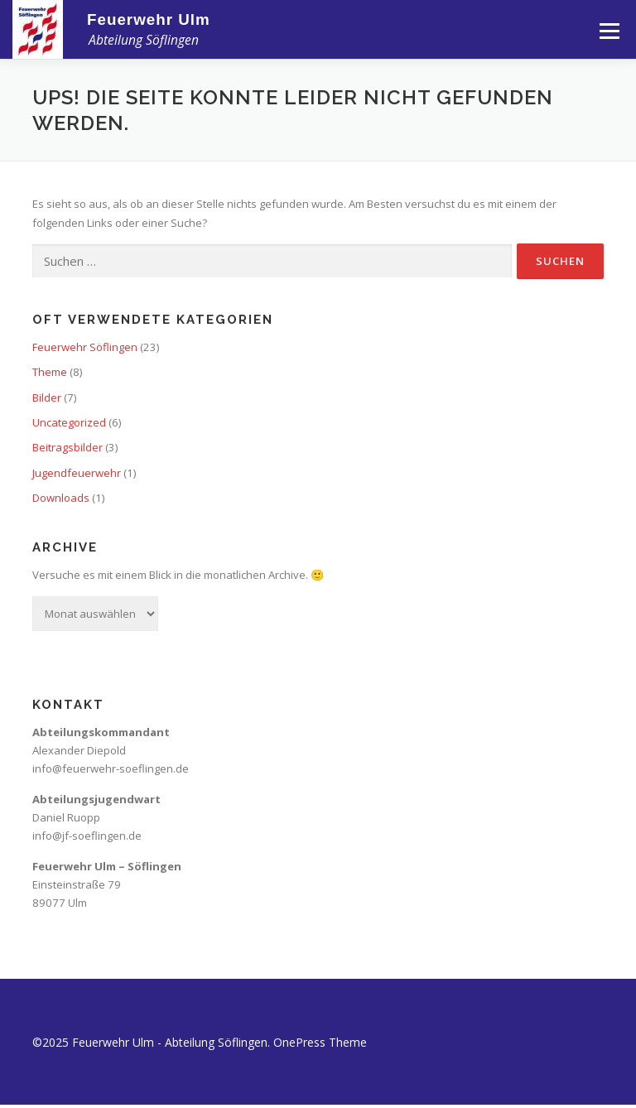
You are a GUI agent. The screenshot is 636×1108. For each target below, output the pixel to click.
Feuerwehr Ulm (148, 19)
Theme (49, 371)
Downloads (60, 497)
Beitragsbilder (67, 447)
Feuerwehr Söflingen (84, 347)
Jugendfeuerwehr (76, 472)
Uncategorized (69, 422)
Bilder (46, 397)
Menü (609, 30)
